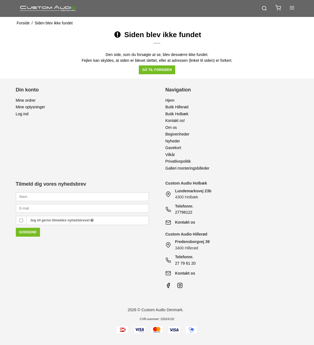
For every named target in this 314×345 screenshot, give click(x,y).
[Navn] (82, 196)
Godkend (28, 232)
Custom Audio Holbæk (186, 183)
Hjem (170, 100)
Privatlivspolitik (178, 161)
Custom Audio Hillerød (186, 234)
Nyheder (172, 141)
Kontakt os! (175, 120)
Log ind (22, 114)
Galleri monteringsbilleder (187, 168)
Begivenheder (177, 134)
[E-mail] (82, 208)
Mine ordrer (26, 100)
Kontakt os (185, 222)
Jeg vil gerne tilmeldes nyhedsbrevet (62, 220)
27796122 (183, 212)
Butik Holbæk (177, 114)
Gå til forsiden (157, 70)
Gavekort (173, 147)
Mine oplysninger (30, 107)
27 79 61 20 (185, 263)
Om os (171, 127)
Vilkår (170, 154)
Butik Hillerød (177, 107)
